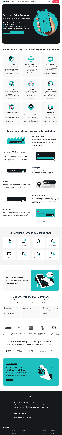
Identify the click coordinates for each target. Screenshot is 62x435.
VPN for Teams (33, 1)
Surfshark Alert (14, 432)
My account (48, 1)
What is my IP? (53, 430)
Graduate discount (44, 433)
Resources (27, 1)
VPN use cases (24, 432)
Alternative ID (14, 430)
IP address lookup (53, 432)
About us (33, 433)
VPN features (24, 430)
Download (22, 1)
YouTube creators (43, 430)
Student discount (43, 432)
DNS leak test (53, 433)
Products (13, 1)
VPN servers (24, 433)
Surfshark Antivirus (15, 433)
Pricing (18, 1)
